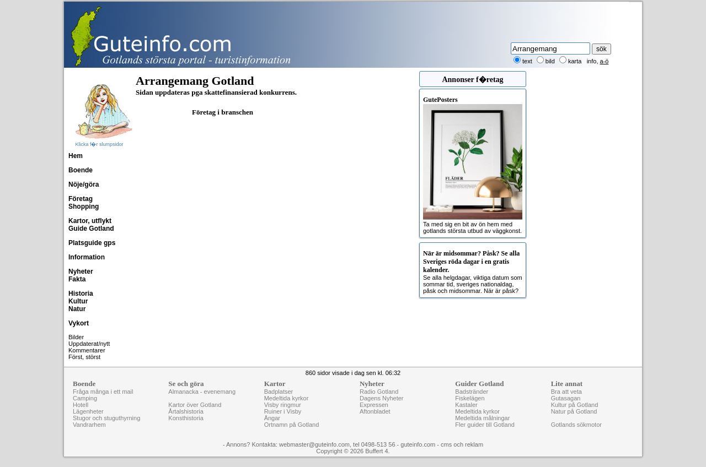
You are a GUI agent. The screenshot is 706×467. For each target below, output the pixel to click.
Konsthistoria (186, 418)
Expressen (374, 404)
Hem (75, 156)
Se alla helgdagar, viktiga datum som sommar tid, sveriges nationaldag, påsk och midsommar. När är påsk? (472, 271)
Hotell (80, 404)
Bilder (76, 337)
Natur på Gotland (574, 411)
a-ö (604, 61)
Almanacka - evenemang (202, 391)
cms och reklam (462, 444)
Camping (85, 398)
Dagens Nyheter (382, 398)
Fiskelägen (469, 398)
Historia (80, 293)
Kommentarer (86, 350)
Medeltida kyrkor (286, 398)
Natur (76, 309)
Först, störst (84, 357)
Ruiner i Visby (283, 411)
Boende (80, 170)
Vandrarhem (89, 424)
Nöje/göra (83, 184)
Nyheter (80, 271)
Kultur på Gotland (574, 404)
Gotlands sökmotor (576, 424)
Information (86, 257)
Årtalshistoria (186, 411)
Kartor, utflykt (89, 221)
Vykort (78, 323)
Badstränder (471, 391)
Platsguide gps (91, 243)
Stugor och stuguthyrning (106, 418)
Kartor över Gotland (194, 404)
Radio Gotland (379, 391)
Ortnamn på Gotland (291, 424)
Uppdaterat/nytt (89, 343)
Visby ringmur (282, 404)
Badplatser (278, 391)
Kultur (78, 301)
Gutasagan (566, 398)
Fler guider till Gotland (485, 424)
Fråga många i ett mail (103, 391)
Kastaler (466, 404)
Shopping (83, 206)
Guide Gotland (91, 228)
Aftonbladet (375, 411)
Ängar (272, 418)
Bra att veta (566, 391)
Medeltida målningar (482, 418)
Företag (80, 199)
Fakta (76, 279)
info (592, 61)
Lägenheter (88, 411)
